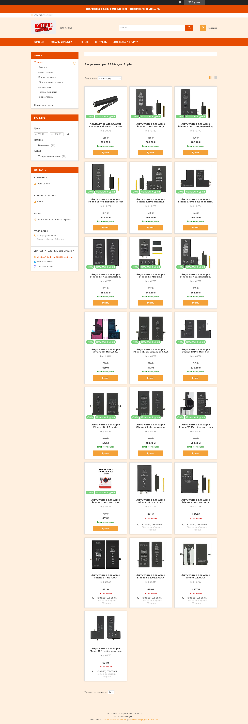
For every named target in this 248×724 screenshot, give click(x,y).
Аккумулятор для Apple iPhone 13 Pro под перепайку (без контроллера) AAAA (195, 202)
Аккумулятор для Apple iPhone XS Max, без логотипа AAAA (195, 427)
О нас (85, 42)
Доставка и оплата (125, 42)
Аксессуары (44, 87)
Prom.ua (138, 713)
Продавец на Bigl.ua (124, 716)
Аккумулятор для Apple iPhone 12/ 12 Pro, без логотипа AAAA (105, 427)
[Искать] (189, 28)
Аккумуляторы (45, 72)
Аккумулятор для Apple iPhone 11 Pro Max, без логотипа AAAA (105, 502)
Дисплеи (42, 67)
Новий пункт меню (44, 105)
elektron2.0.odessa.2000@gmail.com (55, 257)
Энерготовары (45, 97)
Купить (105, 152)
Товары (38, 62)
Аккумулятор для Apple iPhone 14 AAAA (195, 576)
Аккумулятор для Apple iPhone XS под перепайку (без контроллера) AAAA (195, 277)
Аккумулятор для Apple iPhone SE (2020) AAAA (150, 576)
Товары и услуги (61, 42)
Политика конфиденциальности (143, 719)
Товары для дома (47, 92)
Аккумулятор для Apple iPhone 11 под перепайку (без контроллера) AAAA (106, 202)
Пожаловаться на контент (115, 719)
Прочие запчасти (47, 77)
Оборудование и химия (50, 82)
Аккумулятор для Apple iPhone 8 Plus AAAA (105, 576)
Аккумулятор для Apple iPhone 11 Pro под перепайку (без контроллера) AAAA (195, 126)
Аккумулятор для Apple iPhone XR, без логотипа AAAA (150, 427)
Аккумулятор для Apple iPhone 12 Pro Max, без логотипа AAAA (195, 352)
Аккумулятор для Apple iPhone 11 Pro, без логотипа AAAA (105, 651)
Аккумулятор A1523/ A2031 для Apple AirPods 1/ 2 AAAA (106, 125)
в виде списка (215, 78)
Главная (39, 42)
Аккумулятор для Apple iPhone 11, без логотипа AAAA (151, 350)
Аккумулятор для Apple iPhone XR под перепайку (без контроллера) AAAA (105, 277)
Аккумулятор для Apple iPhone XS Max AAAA (105, 350)
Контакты (100, 42)
